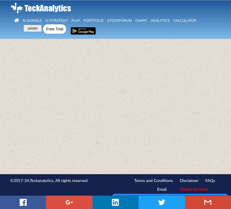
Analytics (160, 21)
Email (162, 189)
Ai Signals (32, 21)
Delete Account (194, 189)
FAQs (210, 180)
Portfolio (94, 21)
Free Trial (54, 29)
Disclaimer (189, 180)
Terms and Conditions (153, 180)
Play (76, 21)
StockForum (119, 21)
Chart (141, 21)
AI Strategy (56, 21)
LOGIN (33, 28)
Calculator (185, 21)
